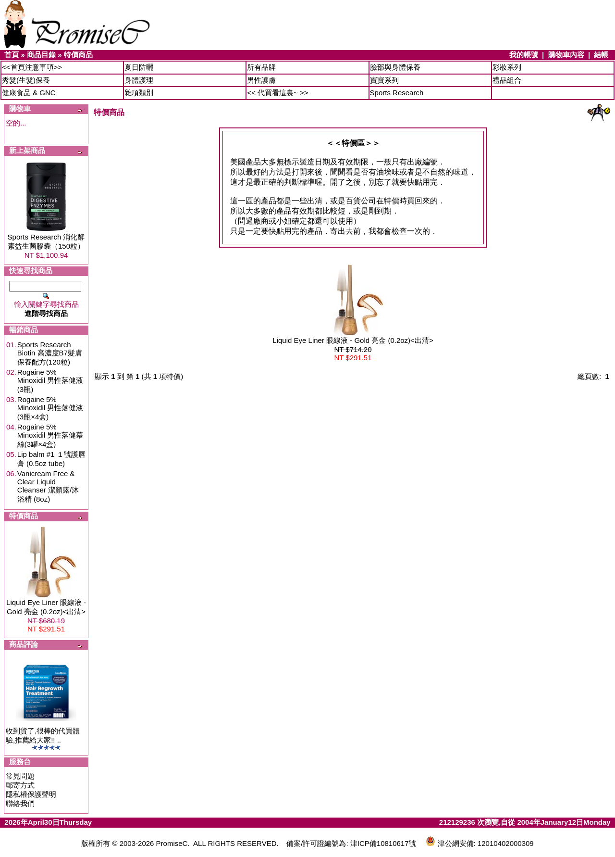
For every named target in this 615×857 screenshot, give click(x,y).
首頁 (11, 54)
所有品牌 (261, 67)
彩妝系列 (506, 67)
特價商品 (78, 54)
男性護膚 (261, 80)
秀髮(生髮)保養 (26, 80)
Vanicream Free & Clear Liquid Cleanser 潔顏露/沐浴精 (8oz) (48, 486)
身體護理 (138, 80)
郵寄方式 (20, 785)
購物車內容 (566, 54)
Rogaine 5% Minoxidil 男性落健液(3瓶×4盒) (50, 408)
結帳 (601, 54)
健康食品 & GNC (29, 92)
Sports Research (397, 92)
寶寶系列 (384, 80)
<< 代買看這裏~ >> (277, 92)
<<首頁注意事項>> (32, 67)
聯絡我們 (20, 803)
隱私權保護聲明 (31, 794)
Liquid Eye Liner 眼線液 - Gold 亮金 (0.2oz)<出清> (352, 340)
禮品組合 (506, 80)
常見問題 (20, 776)
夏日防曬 (138, 67)
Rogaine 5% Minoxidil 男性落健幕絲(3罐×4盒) (50, 435)
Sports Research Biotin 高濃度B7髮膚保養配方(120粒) (49, 353)
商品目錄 (41, 54)
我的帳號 (523, 54)
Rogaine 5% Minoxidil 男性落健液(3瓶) (50, 380)
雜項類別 (138, 92)
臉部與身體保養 (395, 67)
